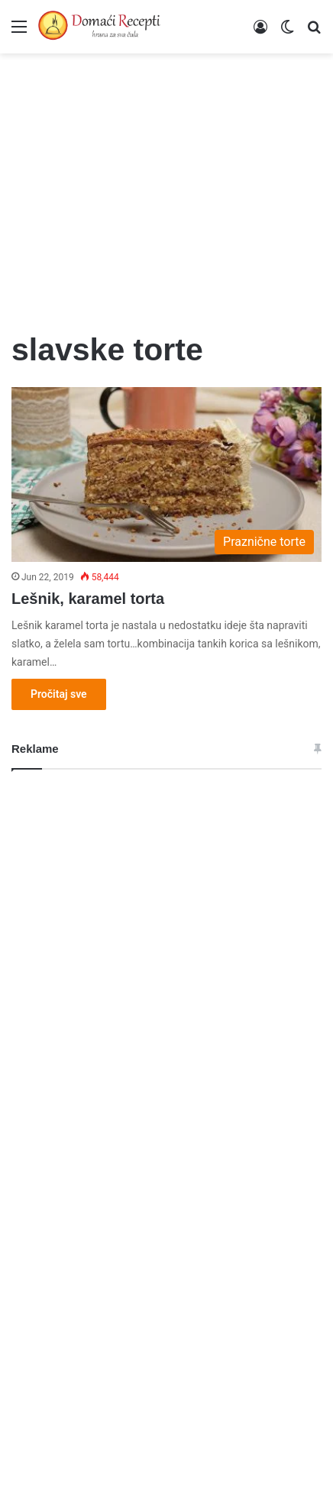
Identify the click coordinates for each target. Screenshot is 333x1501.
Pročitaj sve (59, 694)
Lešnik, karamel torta (87, 598)
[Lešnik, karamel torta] (166, 474)
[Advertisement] (166, 183)
